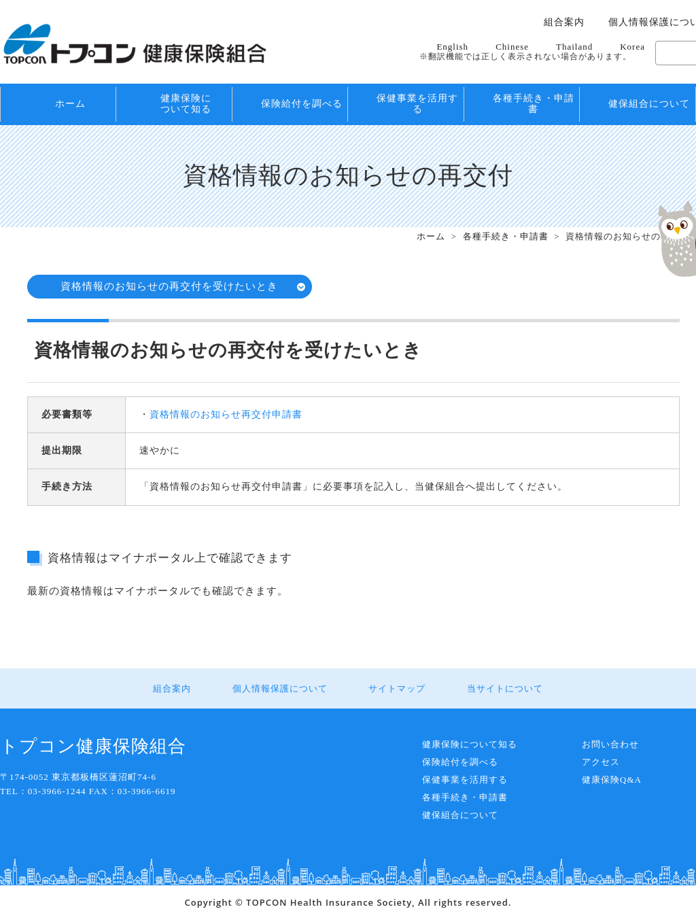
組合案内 (564, 22)
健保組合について (649, 104)
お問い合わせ (610, 744)
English (452, 46)
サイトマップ (396, 688)
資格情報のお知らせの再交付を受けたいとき (170, 286)
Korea (632, 46)
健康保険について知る (185, 104)
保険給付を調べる (302, 104)
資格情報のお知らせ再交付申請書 (226, 414)
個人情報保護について (280, 688)
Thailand (574, 46)
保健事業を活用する (417, 104)
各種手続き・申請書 (533, 104)
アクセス (601, 762)
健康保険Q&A (612, 779)
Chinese (512, 46)
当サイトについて (504, 688)
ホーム (70, 104)
